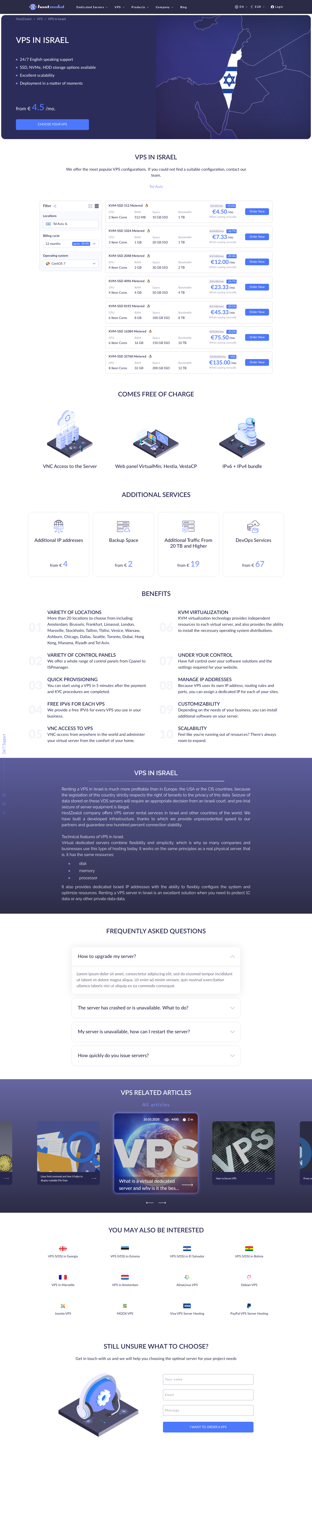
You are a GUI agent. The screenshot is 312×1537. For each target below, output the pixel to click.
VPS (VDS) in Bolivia (249, 1256)
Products (141, 7)
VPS (120, 7)
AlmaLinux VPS (187, 1285)
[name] (208, 1379)
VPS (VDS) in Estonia (125, 1256)
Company (165, 7)
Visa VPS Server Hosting (187, 1313)
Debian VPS (249, 1285)
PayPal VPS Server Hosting (249, 1313)
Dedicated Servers (92, 7)
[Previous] (150, 1203)
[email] (208, 1395)
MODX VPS (125, 1313)
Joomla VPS (63, 1313)
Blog (183, 7)
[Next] (162, 1203)
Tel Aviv (156, 187)
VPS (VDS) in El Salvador (187, 1256)
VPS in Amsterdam (125, 1285)
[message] (208, 1410)
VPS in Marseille (63, 1285)
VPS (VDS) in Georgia (63, 1256)
